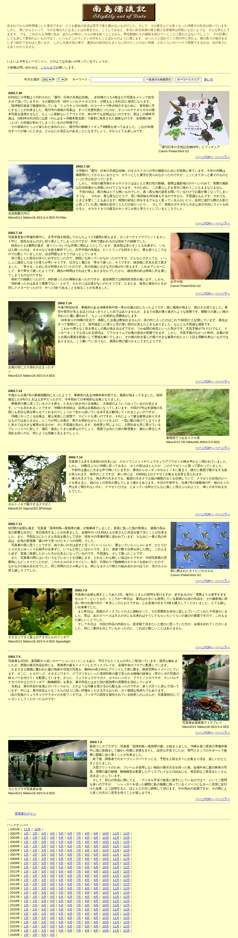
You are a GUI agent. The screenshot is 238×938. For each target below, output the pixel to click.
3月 (43, 833)
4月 (52, 833)
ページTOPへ (204, 157)
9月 (96, 833)
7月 (78, 833)
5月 (61, 833)
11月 (27, 829)
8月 (87, 833)
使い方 (208, 79)
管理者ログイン (25, 813)
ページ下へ (222, 157)
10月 (105, 833)
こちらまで (48, 67)
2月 (35, 833)
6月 (69, 833)
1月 (26, 833)
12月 (37, 829)
